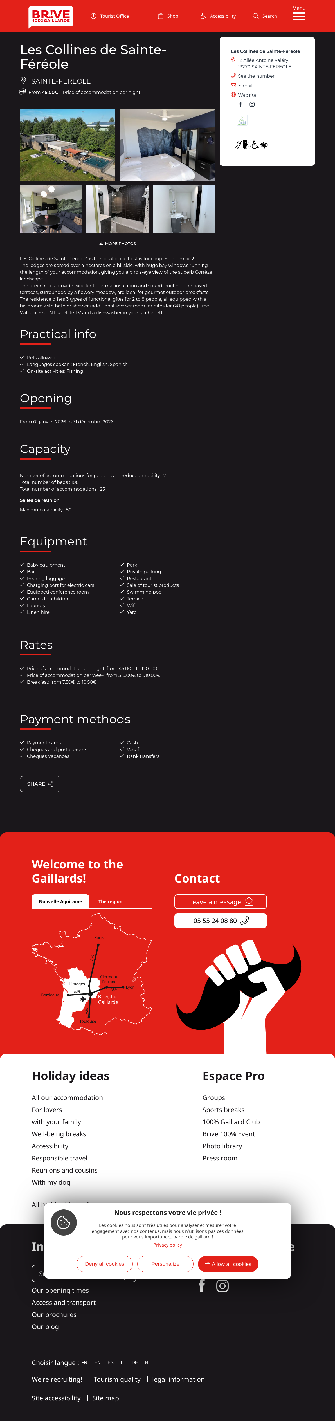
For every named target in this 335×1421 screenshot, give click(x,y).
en (97, 1362)
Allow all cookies (231, 1264)
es (111, 1362)
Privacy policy (167, 1245)
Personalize (165, 1264)
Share (40, 784)
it (123, 1362)
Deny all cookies (104, 1264)
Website (247, 95)
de (135, 1362)
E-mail (245, 85)
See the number (256, 76)
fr (84, 1362)
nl (147, 1362)
